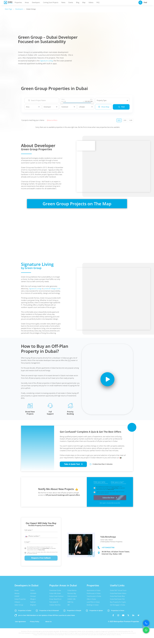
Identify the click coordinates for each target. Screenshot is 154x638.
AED (119, 120)
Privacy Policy (115, 488)
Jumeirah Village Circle (52, 288)
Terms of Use (110, 489)
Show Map (103, 107)
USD (125, 120)
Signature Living (46, 60)
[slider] (61, 103)
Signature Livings (35, 288)
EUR (131, 120)
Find (121, 107)
